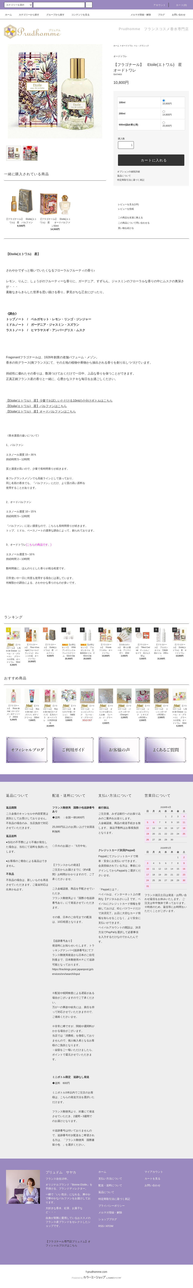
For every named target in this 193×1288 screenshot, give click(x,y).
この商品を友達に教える (128, 217)
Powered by (96, 1278)
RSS (101, 1226)
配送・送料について (110, 1185)
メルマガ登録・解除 (138, 14)
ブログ (159, 14)
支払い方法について (110, 1178)
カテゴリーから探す (26, 14)
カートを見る (152, 1178)
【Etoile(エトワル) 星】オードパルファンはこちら (41, 411)
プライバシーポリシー (111, 1205)
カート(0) (179, 5)
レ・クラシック (142, 46)
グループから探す (53, 14)
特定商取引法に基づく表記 (130, 180)
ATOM (109, 1226)
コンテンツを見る (78, 14)
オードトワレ (127, 46)
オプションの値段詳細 (128, 171)
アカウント (157, 5)
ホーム (8, 14)
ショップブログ (107, 1219)
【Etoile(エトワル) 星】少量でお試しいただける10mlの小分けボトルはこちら (59, 400)
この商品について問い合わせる (131, 223)
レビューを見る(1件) (126, 204)
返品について (124, 175)
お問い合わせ (176, 14)
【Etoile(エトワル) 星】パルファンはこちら (36, 406)
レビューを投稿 (123, 209)
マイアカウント (154, 1171)
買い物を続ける (123, 228)
